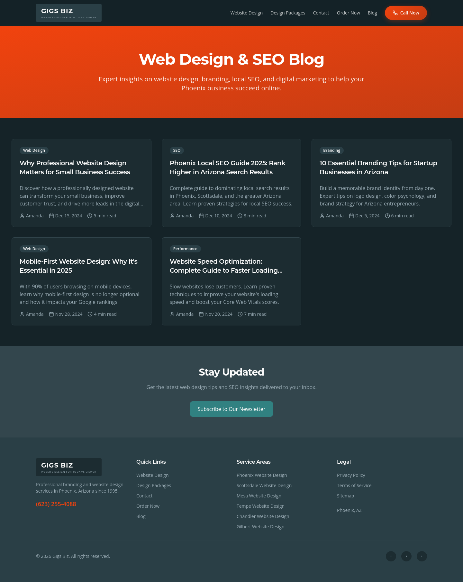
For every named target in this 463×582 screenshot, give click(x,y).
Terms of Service (354, 485)
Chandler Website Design (263, 516)
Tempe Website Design (261, 506)
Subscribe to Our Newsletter (232, 409)
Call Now (406, 13)
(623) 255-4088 (56, 504)
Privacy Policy (351, 475)
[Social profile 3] (422, 556)
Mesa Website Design (259, 496)
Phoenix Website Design (262, 475)
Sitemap (345, 496)
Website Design (247, 13)
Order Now (348, 13)
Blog (372, 13)
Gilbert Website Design (261, 526)
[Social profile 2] (406, 556)
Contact (321, 13)
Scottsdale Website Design (264, 485)
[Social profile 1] (391, 556)
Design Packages (287, 13)
